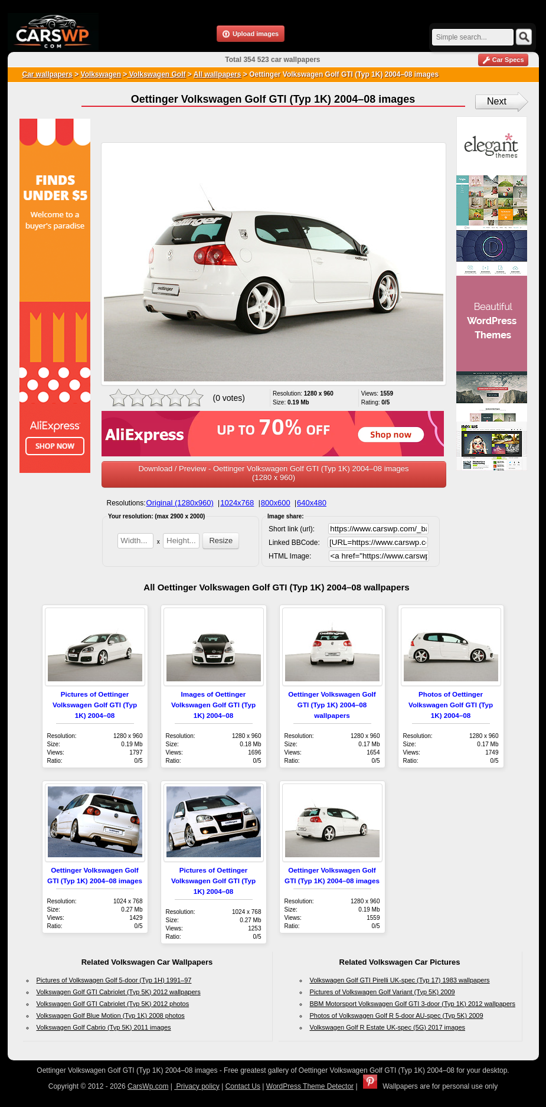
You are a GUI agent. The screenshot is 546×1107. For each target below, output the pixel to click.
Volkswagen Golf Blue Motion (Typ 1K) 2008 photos (111, 1015)
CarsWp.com (147, 1086)
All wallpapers (217, 74)
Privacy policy (197, 1086)
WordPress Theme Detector (310, 1086)
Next (496, 101)
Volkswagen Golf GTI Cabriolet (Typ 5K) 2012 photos (113, 1003)
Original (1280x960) (180, 502)
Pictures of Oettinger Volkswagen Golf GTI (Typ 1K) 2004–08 (95, 704)
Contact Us (242, 1086)
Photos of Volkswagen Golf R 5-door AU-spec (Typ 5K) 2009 (396, 1015)
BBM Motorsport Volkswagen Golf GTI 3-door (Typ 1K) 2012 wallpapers (413, 1003)
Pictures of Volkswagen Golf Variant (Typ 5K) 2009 (382, 991)
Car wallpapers (47, 74)
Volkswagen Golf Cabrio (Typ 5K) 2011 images (104, 1027)
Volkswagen (101, 74)
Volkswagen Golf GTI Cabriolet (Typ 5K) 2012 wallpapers (119, 991)
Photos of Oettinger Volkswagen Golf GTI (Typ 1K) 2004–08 (450, 704)
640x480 (311, 502)
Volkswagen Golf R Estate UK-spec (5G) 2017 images (388, 1027)
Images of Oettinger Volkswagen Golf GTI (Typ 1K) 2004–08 (213, 704)
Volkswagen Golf (156, 74)
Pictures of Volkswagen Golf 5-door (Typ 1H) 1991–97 (114, 980)
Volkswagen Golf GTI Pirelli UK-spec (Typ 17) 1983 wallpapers (400, 980)
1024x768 (237, 502)
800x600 (275, 502)
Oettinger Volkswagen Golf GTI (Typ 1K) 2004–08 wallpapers (332, 704)
